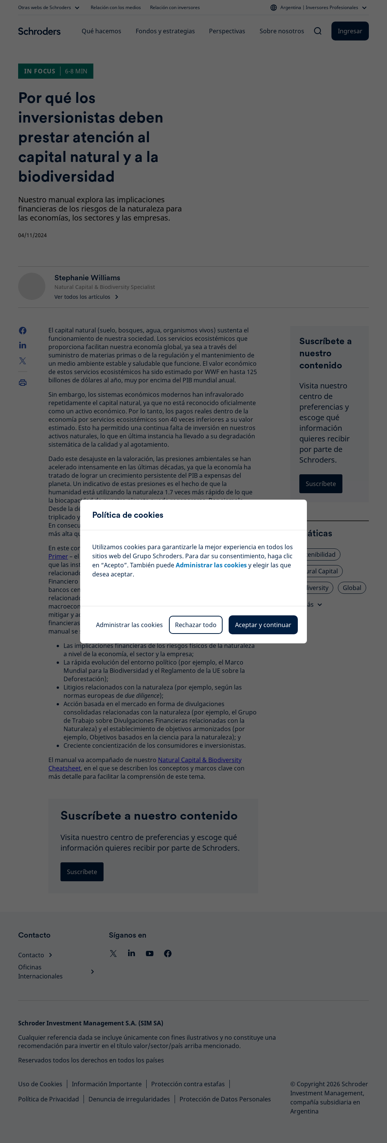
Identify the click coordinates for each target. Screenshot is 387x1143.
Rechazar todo (196, 625)
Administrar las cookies (129, 625)
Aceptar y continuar (263, 625)
